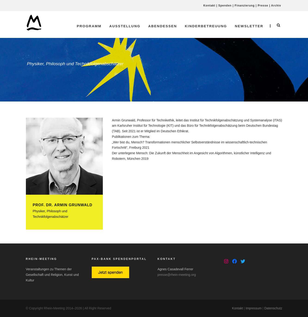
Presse (263, 5)
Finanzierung (245, 5)
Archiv (276, 5)
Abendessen (162, 26)
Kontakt (209, 5)
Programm (89, 26)
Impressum (254, 308)
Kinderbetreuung (206, 26)
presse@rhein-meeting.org (177, 275)
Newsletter (249, 26)
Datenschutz (273, 308)
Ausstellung (124, 26)
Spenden (225, 5)
